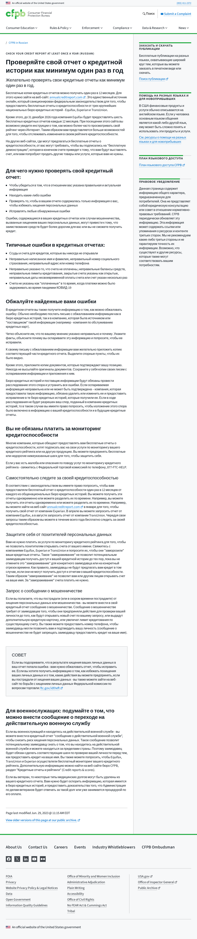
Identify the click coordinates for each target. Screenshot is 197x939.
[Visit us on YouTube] (34, 858)
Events (80, 847)
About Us (14, 847)
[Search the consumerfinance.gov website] (148, 14)
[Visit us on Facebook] (9, 858)
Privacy (11, 882)
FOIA (9, 876)
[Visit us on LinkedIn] (26, 858)
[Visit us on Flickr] (43, 858)
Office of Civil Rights (80, 899)
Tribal (71, 911)
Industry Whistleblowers (113, 847)
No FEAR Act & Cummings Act (87, 905)
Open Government (18, 899)
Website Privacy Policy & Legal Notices (32, 888)
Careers (61, 847)
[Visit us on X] (17, 858)
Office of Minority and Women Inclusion (93, 876)
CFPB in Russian (18, 43)
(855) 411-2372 (184, 3)
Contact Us (37, 847)
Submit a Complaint (176, 14)
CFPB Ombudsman (158, 847)
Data (9, 893)
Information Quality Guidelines (26, 905)
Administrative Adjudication (86, 882)
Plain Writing (76, 888)
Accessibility (75, 893)
